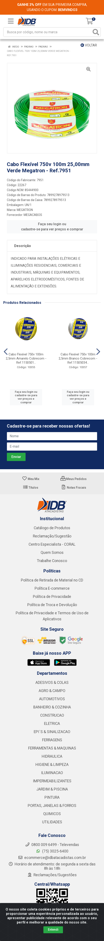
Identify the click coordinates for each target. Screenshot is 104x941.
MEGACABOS (33, 215)
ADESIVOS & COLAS (52, 682)
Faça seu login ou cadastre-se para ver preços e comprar (52, 226)
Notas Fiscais (73, 487)
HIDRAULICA (52, 756)
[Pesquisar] (95, 32)
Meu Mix (30, 479)
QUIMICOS (52, 814)
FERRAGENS (52, 740)
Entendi (53, 929)
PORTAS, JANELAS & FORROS (52, 805)
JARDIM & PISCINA (52, 789)
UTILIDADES (52, 822)
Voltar (89, 45)
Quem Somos (52, 552)
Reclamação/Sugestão (52, 536)
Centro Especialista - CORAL (52, 544)
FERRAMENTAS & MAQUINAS (52, 748)
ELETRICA (52, 723)
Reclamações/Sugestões (52, 875)
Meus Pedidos (73, 479)
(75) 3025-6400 (52, 851)
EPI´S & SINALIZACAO (52, 732)
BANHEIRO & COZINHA (52, 707)
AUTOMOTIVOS (52, 699)
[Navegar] (5, 351)
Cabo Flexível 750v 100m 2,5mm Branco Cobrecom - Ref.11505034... (78, 358)
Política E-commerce (52, 588)
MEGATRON (25, 210)
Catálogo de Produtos (52, 528)
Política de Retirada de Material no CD (52, 580)
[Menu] (11, 21)
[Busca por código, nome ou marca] (48, 32)
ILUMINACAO (52, 773)
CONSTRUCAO (52, 715)
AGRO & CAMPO (52, 691)
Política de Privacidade (52, 596)
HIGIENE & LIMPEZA (52, 764)
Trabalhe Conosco (52, 561)
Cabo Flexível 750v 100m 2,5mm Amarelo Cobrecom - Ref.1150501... (26, 358)
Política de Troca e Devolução (52, 605)
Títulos (30, 487)
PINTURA (52, 797)
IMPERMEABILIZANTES (52, 781)
